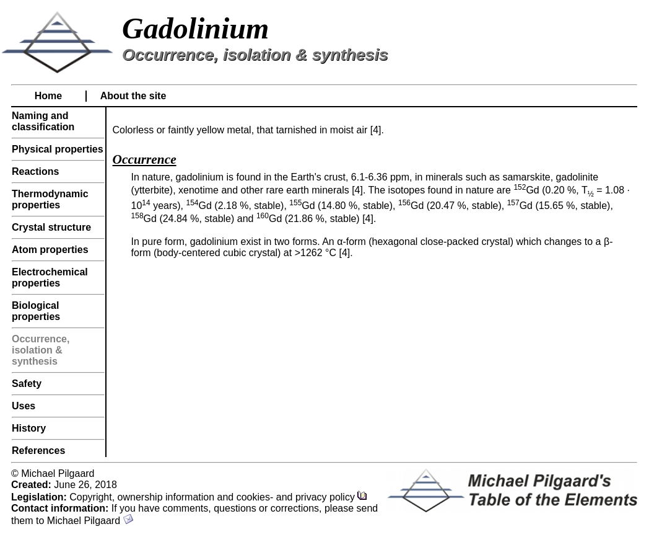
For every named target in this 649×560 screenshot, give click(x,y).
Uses (23, 406)
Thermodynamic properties (50, 199)
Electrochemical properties (50, 277)
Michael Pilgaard (90, 520)
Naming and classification (43, 121)
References (38, 450)
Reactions (35, 171)
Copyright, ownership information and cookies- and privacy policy (218, 497)
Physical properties (57, 149)
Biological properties (36, 311)
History (29, 428)
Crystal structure (51, 227)
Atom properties (50, 249)
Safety (26, 383)
